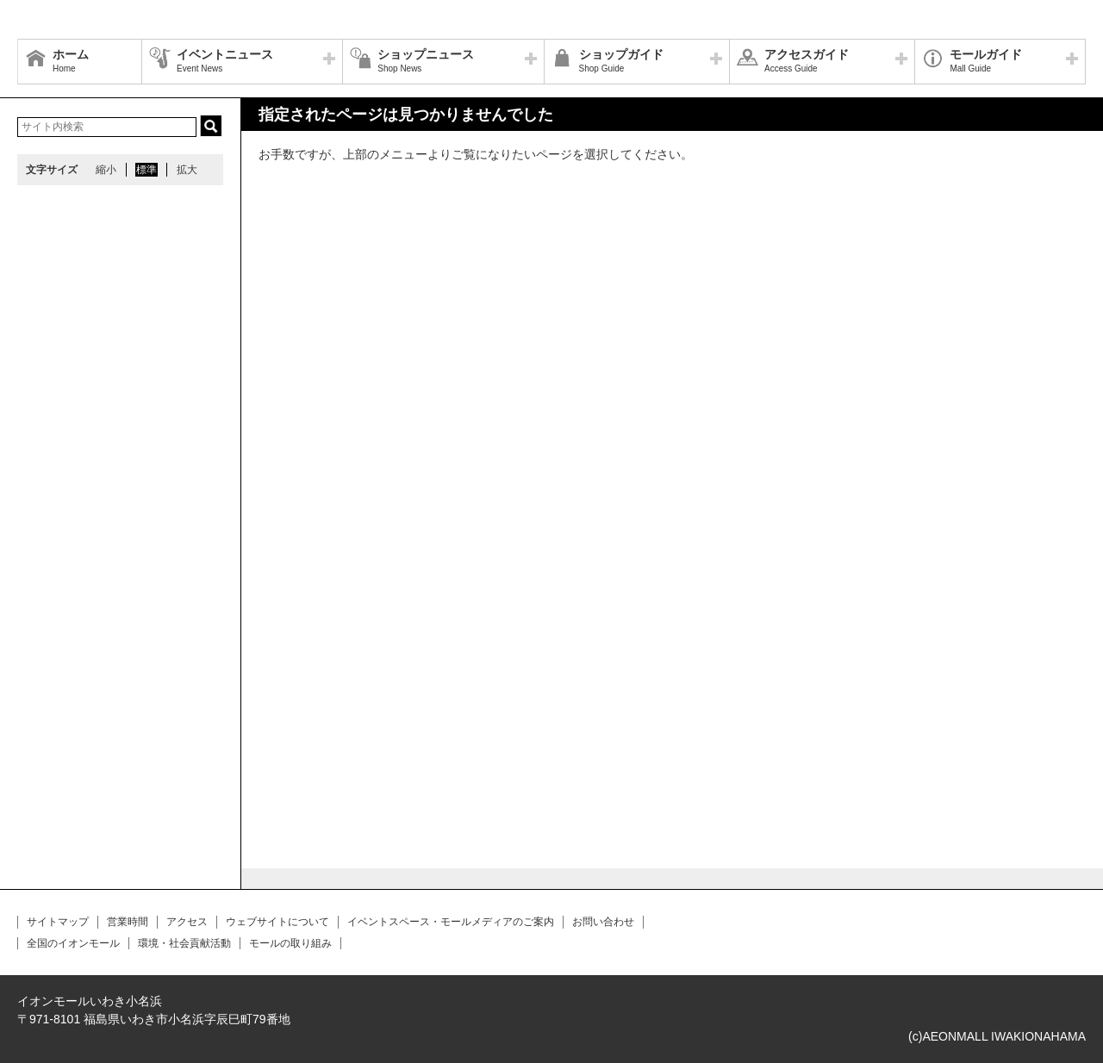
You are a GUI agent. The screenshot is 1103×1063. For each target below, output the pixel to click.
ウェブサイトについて (277, 922)
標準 (146, 170)
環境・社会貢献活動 (184, 943)
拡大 (187, 170)
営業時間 (127, 922)
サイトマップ (58, 922)
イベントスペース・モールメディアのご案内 (450, 922)
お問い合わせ (603, 922)
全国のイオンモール (73, 943)
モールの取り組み (290, 943)
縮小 (106, 170)
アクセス (187, 922)
